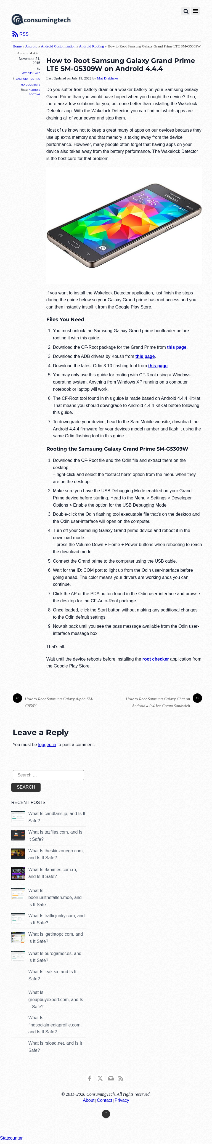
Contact (104, 1100)
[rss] (121, 1077)
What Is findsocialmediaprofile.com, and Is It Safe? (55, 1024)
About (88, 1100)
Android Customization (58, 46)
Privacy (122, 1100)
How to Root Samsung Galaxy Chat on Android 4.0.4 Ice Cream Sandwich (164, 702)
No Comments (30, 84)
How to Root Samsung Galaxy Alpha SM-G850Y (53, 702)
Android (31, 46)
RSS (23, 34)
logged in (47, 744)
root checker (155, 659)
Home (17, 46)
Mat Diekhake (31, 73)
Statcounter (11, 1138)
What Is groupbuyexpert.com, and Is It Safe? (55, 999)
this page (176, 347)
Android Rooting (91, 46)
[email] (110, 1077)
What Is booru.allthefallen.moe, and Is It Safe (55, 897)
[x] (100, 1077)
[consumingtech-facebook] (90, 1077)
